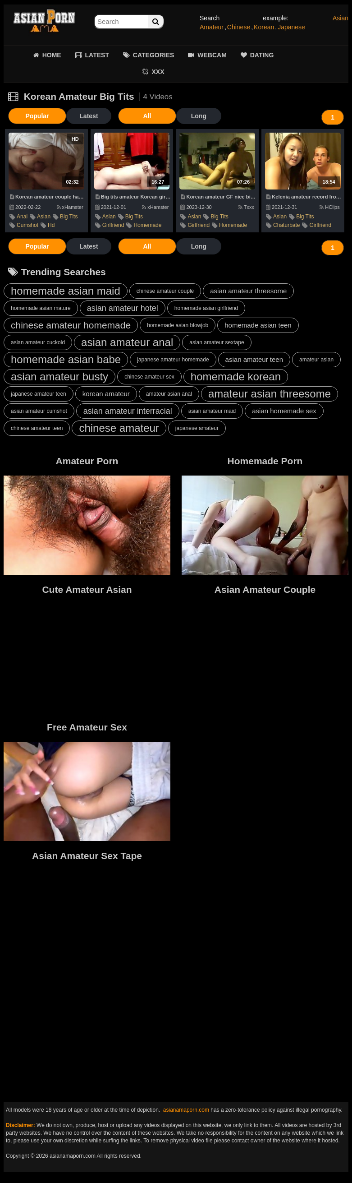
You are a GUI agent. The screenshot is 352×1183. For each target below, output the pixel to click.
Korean (264, 27)
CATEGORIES (153, 55)
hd (51, 225)
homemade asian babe (66, 359)
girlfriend (113, 225)
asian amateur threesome (248, 291)
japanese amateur (197, 428)
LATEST (97, 55)
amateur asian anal (169, 394)
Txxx (246, 207)
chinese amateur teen (37, 428)
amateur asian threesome (269, 394)
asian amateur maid (212, 411)
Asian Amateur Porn (44, 23)
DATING (262, 55)
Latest (75, 116)
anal (22, 216)
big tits (69, 216)
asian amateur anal (127, 342)
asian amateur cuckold (38, 342)
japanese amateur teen (38, 394)
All (127, 116)
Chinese (238, 27)
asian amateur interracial (127, 411)
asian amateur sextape (216, 342)
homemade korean (236, 376)
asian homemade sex (284, 411)
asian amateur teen (254, 359)
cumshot (27, 225)
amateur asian (316, 359)
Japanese (291, 27)
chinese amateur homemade (71, 325)
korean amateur (106, 393)
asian (43, 216)
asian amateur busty (59, 376)
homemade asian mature (41, 308)
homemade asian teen (257, 325)
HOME (51, 55)
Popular (30, 116)
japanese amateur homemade (173, 359)
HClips (329, 207)
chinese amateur (119, 428)
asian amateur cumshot (39, 411)
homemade (147, 225)
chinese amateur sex (149, 377)
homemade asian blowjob (177, 325)
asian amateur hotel (122, 308)
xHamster (70, 207)
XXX (157, 71)
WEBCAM (212, 55)
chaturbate (286, 225)
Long (172, 116)
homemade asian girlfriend (206, 308)
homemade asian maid (65, 291)
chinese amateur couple (165, 291)
